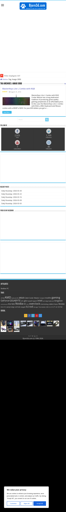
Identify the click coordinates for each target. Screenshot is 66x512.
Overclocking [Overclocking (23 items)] (44, 304)
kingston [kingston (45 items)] (59, 301)
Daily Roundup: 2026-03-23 (11, 194)
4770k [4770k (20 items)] (2, 298)
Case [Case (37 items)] (27, 298)
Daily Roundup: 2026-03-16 (11, 197)
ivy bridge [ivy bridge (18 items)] (45, 301)
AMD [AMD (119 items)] (8, 297)
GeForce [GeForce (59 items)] (5, 300)
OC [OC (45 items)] (24, 304)
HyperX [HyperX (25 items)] (34, 301)
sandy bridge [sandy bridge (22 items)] (10, 307)
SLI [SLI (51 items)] (27, 306)
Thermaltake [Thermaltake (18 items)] (41, 307)
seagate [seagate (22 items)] (23, 307)
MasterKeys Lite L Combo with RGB (18, 88)
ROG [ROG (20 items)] (2, 307)
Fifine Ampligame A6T (12, 76)
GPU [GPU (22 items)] (22, 301)
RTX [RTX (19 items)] (5, 307)
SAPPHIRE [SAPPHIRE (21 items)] (17, 307)
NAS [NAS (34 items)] (13, 304)
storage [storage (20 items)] (35, 307)
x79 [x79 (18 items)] (52, 307)
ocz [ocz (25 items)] (28, 304)
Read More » (7, 112)
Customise (13, 503)
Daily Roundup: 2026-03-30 (11, 191)
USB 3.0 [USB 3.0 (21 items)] (48, 307)
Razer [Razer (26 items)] (56, 304)
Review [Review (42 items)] (61, 304)
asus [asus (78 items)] (21, 297)
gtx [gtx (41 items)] (25, 301)
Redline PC (5, 288)
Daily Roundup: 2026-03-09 (11, 200)
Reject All (26, 503)
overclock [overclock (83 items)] (34, 303)
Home (3, 79)
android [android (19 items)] (13, 298)
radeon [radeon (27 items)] (51, 304)
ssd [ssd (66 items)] (31, 306)
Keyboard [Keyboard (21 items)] (51, 301)
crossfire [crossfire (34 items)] (47, 298)
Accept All (40, 503)
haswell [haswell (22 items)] (29, 301)
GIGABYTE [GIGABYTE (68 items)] (15, 300)
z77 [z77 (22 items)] (54, 307)
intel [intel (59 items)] (39, 300)
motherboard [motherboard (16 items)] (4, 304)
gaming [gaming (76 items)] (56, 297)
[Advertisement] (33, 26)
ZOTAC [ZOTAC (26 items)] (60, 307)
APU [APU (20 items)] (17, 298)
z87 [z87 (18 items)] (56, 307)
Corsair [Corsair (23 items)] (42, 298)
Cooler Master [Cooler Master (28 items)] (34, 298)
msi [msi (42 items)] (9, 304)
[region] (26, 497)
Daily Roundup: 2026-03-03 (11, 203)
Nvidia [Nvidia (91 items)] (19, 303)
